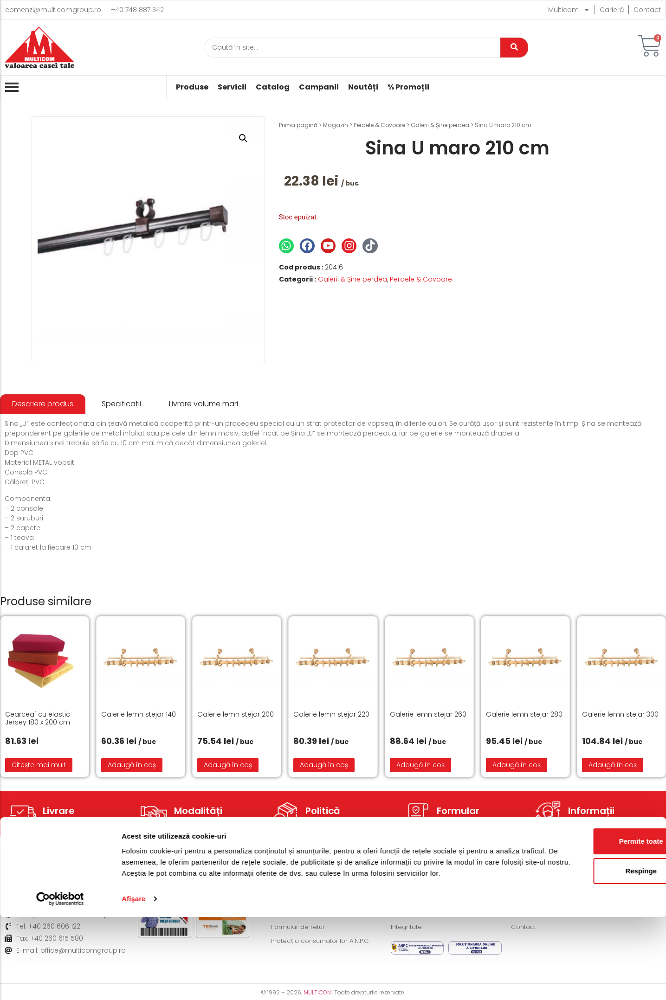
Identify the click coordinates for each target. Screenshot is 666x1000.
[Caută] (353, 48)
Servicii (232, 87)
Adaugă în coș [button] (132, 764)
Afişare (134, 982)
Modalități (198, 810)
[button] (243, 138)
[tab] (42, 404)
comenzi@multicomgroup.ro (53, 9)
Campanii (319, 87)
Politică (322, 810)
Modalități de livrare (303, 885)
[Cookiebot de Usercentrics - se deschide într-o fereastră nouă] (60, 982)
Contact (647, 9)
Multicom (569, 9)
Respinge (588, 943)
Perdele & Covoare (379, 125)
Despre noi (529, 885)
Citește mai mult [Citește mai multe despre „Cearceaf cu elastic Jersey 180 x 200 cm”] (39, 764)
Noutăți (363, 87)
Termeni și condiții (420, 885)
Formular (458, 810)
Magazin (335, 125)
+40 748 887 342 (137, 9)
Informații (591, 810)
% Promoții (408, 87)
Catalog (273, 87)
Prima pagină (298, 125)
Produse (192, 87)
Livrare (59, 810)
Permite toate (588, 913)
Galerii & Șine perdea (440, 125)
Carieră (612, 9)
